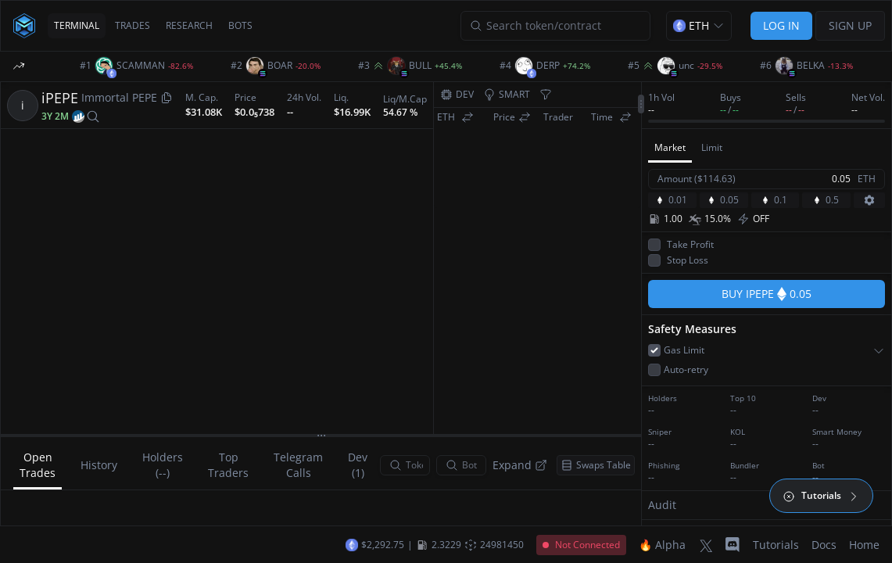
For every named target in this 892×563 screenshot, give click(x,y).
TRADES (132, 25)
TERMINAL (76, 25)
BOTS (240, 25)
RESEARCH (189, 25)
